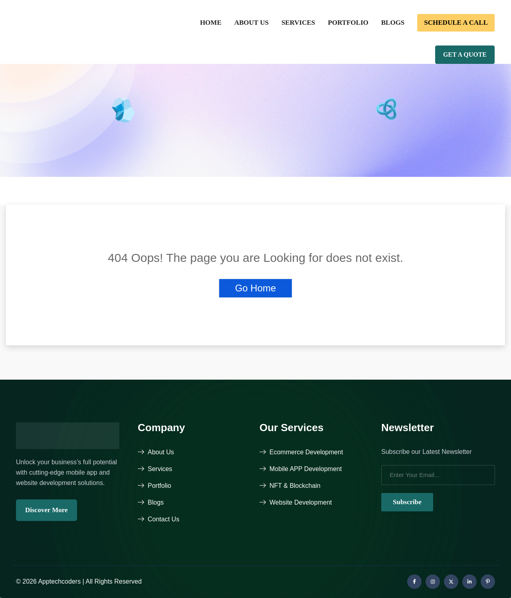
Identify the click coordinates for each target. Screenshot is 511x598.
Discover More (46, 510)
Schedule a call (456, 22)
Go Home (255, 288)
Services (298, 22)
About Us (251, 22)
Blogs (393, 22)
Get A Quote (465, 54)
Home (211, 22)
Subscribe (407, 502)
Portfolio (348, 22)
